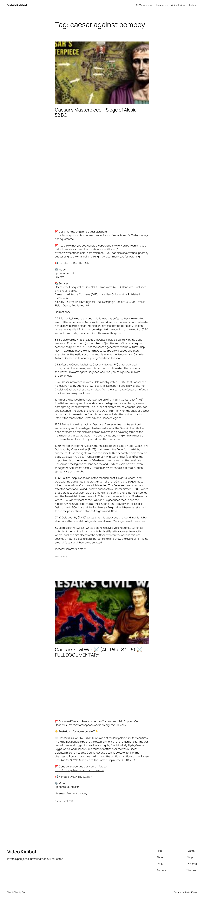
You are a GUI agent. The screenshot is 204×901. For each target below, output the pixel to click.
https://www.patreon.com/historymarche (79, 253)
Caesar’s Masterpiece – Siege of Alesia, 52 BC (96, 112)
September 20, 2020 (64, 801)
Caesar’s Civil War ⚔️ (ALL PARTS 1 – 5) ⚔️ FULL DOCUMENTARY (98, 652)
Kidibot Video (178, 5)
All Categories (144, 5)
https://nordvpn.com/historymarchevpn (78, 235)
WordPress (192, 892)
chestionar (161, 5)
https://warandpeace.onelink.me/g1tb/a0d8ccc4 (97, 725)
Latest (193, 5)
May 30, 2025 (61, 556)
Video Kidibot (17, 5)
